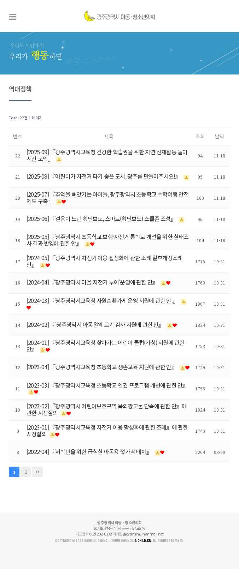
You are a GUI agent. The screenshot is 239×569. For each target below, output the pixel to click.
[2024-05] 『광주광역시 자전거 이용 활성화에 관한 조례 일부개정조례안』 (104, 261)
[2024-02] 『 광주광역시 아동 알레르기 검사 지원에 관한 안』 (96, 324)
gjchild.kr (142, 540)
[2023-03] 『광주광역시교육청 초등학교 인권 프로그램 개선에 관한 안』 (107, 385)
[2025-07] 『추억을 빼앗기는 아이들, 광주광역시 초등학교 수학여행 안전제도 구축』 (108, 197)
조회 (200, 136)
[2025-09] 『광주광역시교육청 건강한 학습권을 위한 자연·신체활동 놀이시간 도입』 (107, 155)
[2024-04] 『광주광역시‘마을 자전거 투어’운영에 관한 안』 (93, 282)
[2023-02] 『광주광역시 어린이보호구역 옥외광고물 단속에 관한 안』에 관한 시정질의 (107, 409)
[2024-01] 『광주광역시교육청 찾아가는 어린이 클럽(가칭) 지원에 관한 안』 (105, 345)
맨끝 (37, 472)
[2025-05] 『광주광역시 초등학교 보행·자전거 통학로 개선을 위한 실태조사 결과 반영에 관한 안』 (108, 239)
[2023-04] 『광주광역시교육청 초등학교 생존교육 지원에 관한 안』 (102, 367)
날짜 (219, 136)
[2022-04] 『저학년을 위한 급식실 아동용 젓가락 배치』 (90, 451)
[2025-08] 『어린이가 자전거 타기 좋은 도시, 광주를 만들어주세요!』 (104, 176)
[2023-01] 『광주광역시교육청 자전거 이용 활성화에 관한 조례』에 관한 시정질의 (107, 430)
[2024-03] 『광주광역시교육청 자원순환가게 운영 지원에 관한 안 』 (103, 300)
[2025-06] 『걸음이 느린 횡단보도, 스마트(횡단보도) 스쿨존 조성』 (102, 218)
